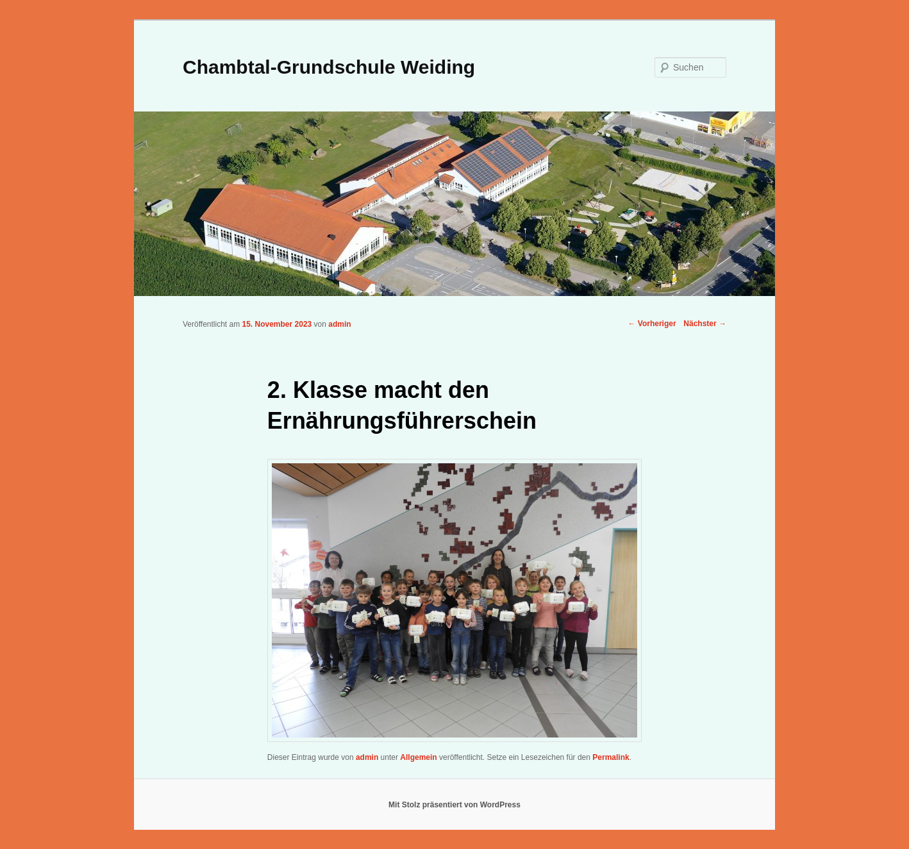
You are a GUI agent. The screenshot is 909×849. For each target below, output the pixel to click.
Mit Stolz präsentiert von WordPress (454, 804)
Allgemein (418, 757)
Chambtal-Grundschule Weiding (329, 67)
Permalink (610, 757)
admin (339, 324)
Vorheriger (652, 323)
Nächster (704, 323)
